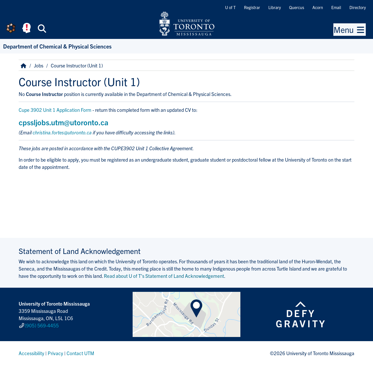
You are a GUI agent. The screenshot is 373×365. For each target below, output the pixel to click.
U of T (230, 7)
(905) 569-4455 (42, 325)
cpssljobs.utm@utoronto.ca (63, 122)
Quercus (296, 7)
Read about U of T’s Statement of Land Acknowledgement (164, 276)
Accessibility (31, 353)
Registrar (252, 7)
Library (274, 7)
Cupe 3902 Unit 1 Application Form (55, 110)
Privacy (55, 353)
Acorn (317, 7)
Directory (357, 7)
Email (336, 7)
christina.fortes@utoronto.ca (62, 132)
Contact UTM (80, 353)
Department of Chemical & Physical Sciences (57, 46)
